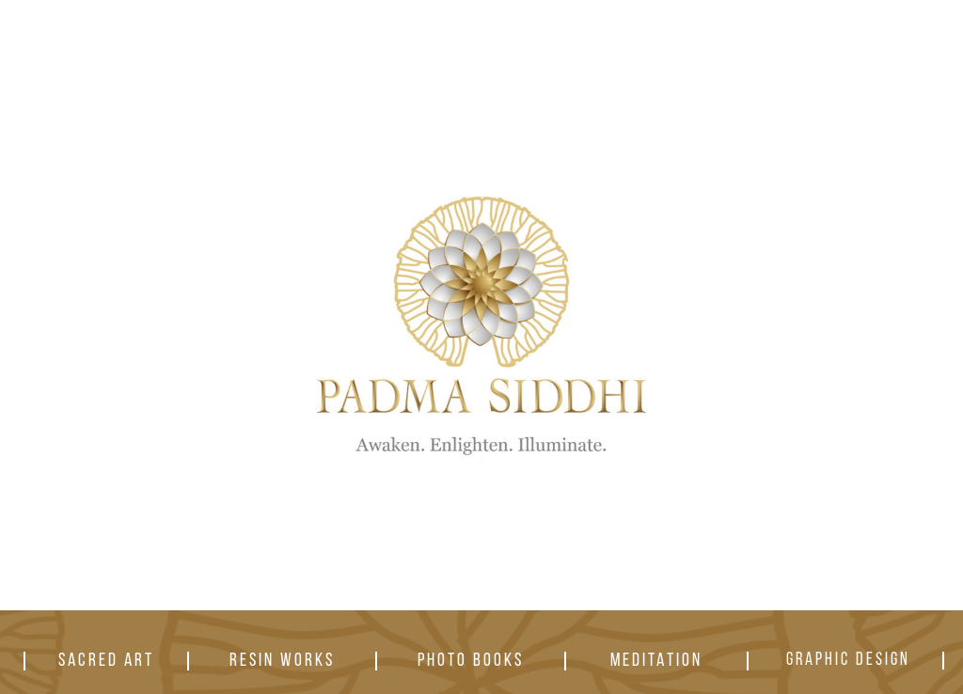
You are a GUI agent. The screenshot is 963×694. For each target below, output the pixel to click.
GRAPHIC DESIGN (848, 661)
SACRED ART (106, 661)
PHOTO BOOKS (471, 661)
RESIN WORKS (282, 661)
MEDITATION (656, 661)
